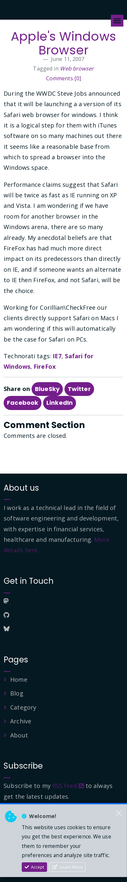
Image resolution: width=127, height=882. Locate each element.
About (19, 735)
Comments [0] (63, 78)
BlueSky (47, 389)
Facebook (22, 403)
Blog (16, 693)
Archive (20, 721)
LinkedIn (59, 403)
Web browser (77, 68)
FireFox (45, 366)
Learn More (67, 867)
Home (18, 679)
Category (23, 707)
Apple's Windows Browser (63, 43)
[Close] (119, 813)
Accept (34, 867)
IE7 (57, 356)
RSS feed (68, 786)
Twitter (79, 389)
